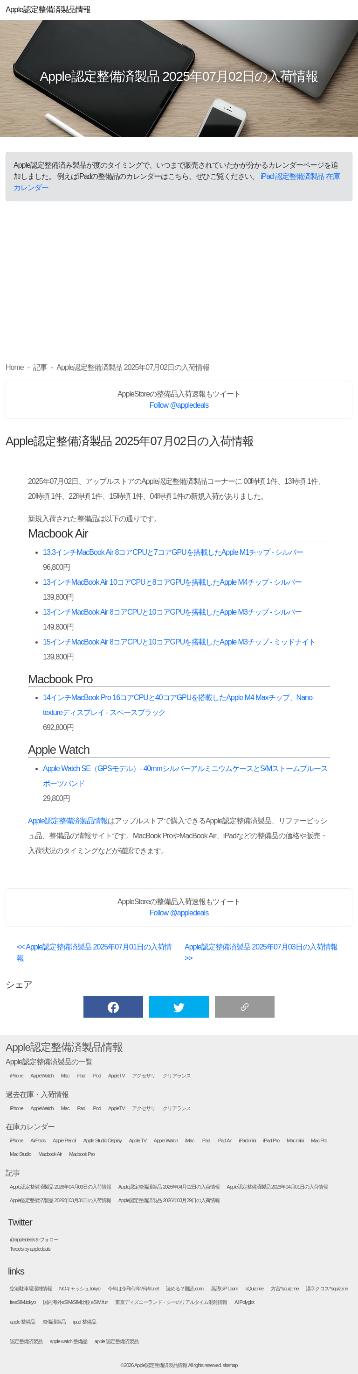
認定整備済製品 (26, 1341)
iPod (96, 1075)
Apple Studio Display (102, 1140)
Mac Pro (319, 1140)
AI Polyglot (244, 1302)
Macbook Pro (81, 1154)
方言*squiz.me (285, 1288)
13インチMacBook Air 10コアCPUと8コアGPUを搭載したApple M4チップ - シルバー (172, 582)
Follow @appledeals (179, 405)
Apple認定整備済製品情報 (68, 821)
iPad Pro (271, 1140)
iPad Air (224, 1140)
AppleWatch (42, 1075)
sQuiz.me (254, 1288)
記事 (13, 1173)
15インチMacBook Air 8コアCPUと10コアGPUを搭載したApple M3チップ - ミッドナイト (179, 642)
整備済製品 (54, 1321)
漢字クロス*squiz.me (327, 1288)
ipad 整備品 (84, 1321)
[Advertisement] (179, 281)
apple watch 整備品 (68, 1341)
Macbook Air (50, 1154)
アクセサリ (143, 1075)
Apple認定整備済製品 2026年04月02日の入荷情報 (169, 1187)
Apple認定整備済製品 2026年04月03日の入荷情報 (60, 1187)
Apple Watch (166, 1140)
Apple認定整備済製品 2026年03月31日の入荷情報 (60, 1200)
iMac (189, 1140)
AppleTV (116, 1075)
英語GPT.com (224, 1288)
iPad (80, 1075)
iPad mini (247, 1140)
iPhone (16, 1075)
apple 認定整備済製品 (116, 1341)
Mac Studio (20, 1154)
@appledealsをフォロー (34, 1239)
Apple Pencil (64, 1140)
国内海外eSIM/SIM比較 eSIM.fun (75, 1302)
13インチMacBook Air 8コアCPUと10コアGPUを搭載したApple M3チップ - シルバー (172, 612)
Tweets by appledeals (30, 1249)
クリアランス (177, 1075)
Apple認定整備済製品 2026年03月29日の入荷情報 (169, 1200)
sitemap (230, 1365)
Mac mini (295, 1140)
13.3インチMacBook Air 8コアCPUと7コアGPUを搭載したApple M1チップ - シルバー (173, 552)
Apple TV (138, 1140)
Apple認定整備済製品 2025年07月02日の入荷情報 (179, 76)
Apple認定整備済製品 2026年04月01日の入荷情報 (277, 1187)
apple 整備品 (22, 1321)
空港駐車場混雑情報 (31, 1288)
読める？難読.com (184, 1288)
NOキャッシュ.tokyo (79, 1288)
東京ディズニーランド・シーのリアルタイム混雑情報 (171, 1302)
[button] (113, 1007)
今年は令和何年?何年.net (133, 1288)
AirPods (37, 1140)
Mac (65, 1075)
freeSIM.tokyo (23, 1302)
